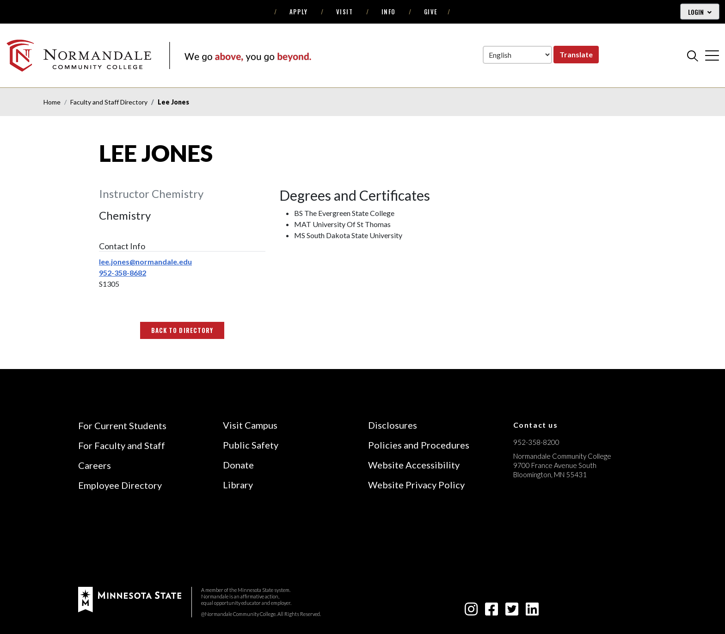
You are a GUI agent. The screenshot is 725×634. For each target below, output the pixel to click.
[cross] (712, 55)
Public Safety (250, 444)
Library (238, 484)
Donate (238, 464)
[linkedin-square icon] (532, 611)
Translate (576, 54)
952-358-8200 (536, 442)
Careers (94, 465)
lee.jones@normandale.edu (145, 261)
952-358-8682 (122, 272)
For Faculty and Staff (121, 445)
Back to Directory (182, 330)
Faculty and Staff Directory (108, 102)
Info (388, 11)
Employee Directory (120, 485)
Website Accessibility (414, 464)
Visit (344, 11)
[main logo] (159, 55)
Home (52, 102)
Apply (298, 11)
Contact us (535, 424)
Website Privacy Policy (416, 484)
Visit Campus (250, 425)
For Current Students (122, 425)
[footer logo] (129, 598)
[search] (692, 55)
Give (431, 11)
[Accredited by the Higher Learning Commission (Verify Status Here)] (548, 540)
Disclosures (392, 425)
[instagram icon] (471, 611)
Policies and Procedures (418, 444)
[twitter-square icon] (511, 611)
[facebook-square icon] (491, 611)
